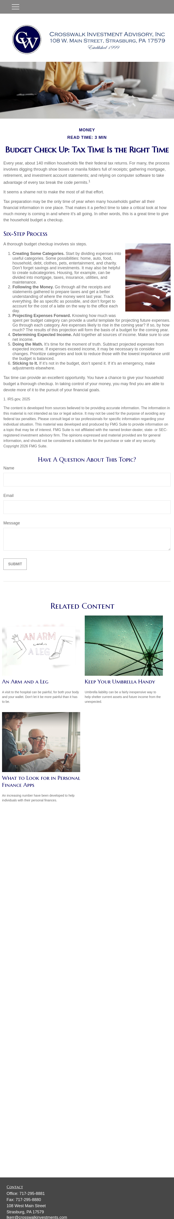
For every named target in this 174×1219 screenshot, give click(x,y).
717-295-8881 (32, 1193)
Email (8, 495)
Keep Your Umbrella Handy (120, 681)
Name (8, 468)
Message (11, 523)
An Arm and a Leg (25, 681)
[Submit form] (15, 564)
